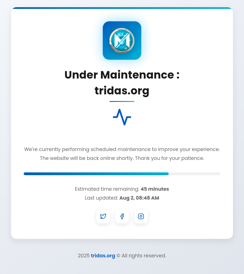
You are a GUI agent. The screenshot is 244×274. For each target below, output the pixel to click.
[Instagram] (141, 216)
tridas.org (103, 255)
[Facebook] (122, 216)
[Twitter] (103, 216)
